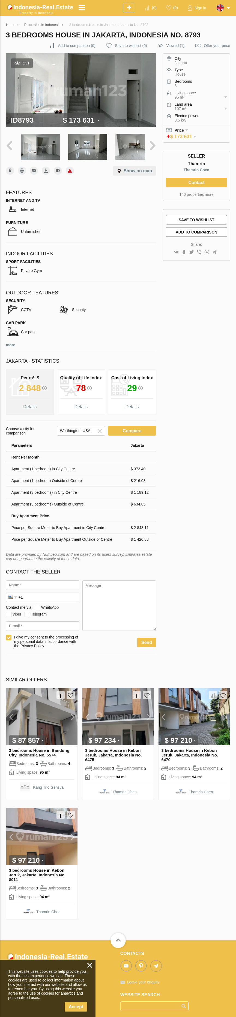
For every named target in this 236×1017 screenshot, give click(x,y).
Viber (17, 611)
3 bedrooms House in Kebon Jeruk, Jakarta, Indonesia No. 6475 (113, 752)
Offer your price (217, 45)
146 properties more (196, 194)
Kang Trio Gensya (48, 784)
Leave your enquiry (143, 979)
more (10, 342)
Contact (196, 182)
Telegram (39, 611)
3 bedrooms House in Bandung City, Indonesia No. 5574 (39, 749)
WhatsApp (50, 604)
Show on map (138, 167)
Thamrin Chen (196, 170)
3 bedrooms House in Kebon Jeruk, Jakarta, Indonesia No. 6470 (189, 752)
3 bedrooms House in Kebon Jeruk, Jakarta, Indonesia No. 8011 (37, 872)
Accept (76, 1006)
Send (146, 639)
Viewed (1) (175, 45)
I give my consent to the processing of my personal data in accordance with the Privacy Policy (46, 638)
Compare (132, 427)
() (154, 7)
